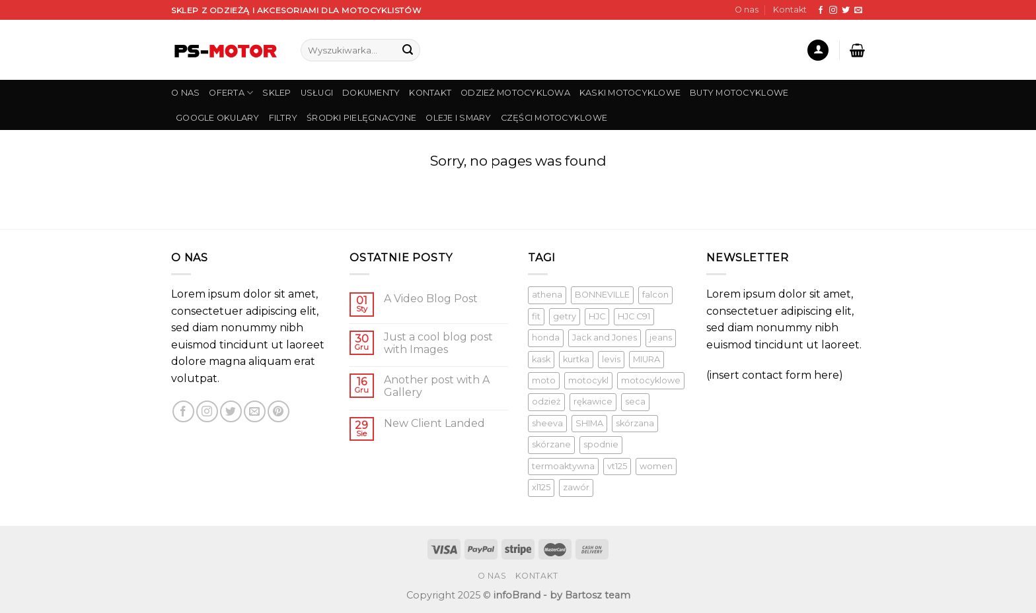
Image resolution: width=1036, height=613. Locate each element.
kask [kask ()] (541, 359)
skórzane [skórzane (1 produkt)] (551, 444)
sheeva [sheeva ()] (547, 423)
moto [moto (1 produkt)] (544, 380)
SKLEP (276, 93)
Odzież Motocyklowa (515, 93)
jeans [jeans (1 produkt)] (660, 337)
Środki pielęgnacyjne (361, 118)
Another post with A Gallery (437, 386)
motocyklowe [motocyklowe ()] (651, 380)
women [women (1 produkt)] (656, 466)
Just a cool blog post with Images (438, 343)
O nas (746, 10)
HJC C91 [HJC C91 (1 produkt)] (634, 316)
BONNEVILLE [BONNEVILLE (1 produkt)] (602, 295)
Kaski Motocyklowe (630, 93)
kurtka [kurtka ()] (576, 359)
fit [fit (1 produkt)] (536, 316)
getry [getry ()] (564, 316)
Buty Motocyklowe (739, 93)
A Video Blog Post (431, 298)
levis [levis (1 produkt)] (611, 359)
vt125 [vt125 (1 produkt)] (617, 466)
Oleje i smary (458, 118)
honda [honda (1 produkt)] (546, 337)
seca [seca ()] (635, 401)
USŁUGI (317, 93)
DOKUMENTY (371, 93)
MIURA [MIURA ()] (646, 359)
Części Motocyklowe (554, 118)
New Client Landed (434, 423)
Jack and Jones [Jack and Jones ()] (604, 337)
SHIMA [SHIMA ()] (589, 423)
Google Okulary (218, 118)
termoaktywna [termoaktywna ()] (563, 466)
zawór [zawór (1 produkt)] (576, 487)
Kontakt (790, 10)
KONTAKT (430, 93)
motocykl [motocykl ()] (588, 380)
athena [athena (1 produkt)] (547, 295)
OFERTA (231, 92)
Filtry (283, 118)
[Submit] (407, 50)
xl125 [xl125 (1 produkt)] (541, 487)
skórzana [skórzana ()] (635, 423)
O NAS (185, 93)
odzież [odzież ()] (546, 401)
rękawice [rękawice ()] (593, 401)
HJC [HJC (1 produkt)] (597, 316)
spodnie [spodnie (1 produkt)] (600, 444)
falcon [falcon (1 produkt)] (655, 295)
